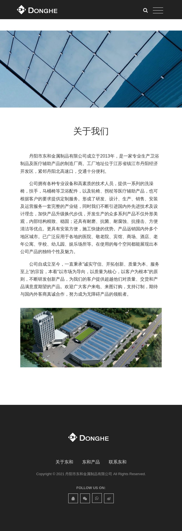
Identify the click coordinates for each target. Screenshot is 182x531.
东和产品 (91, 462)
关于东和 (64, 462)
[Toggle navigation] (158, 11)
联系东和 (118, 462)
